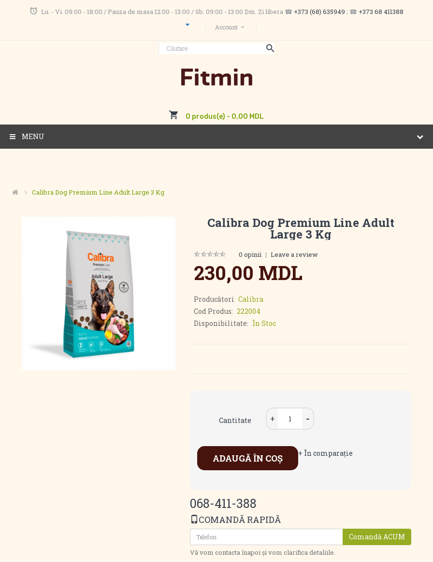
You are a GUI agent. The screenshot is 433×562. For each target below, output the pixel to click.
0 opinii (250, 254)
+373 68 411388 (381, 11)
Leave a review (294, 254)
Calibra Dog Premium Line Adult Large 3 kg (98, 192)
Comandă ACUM (377, 536)
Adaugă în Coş (248, 458)
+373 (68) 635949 (319, 11)
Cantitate (235, 420)
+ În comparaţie (325, 453)
